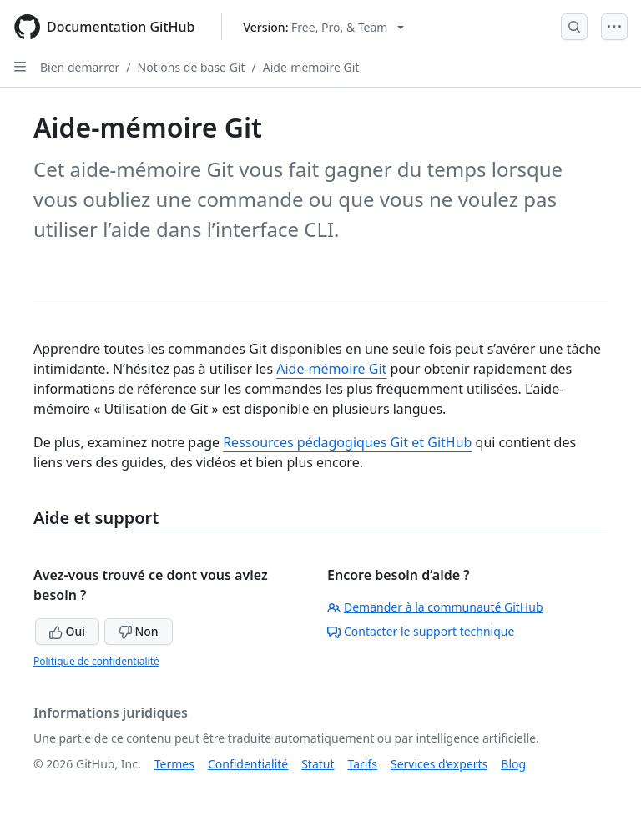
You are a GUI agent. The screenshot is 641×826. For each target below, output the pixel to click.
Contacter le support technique (420, 631)
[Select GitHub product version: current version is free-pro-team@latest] (323, 27)
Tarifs (362, 764)
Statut (317, 764)
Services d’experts (439, 764)
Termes (174, 764)
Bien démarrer (79, 67)
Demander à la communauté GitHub (435, 607)
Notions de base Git (191, 67)
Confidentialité (248, 764)
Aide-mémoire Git (311, 67)
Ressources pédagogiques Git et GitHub (347, 442)
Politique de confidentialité (96, 661)
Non (139, 631)
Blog (513, 764)
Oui (67, 631)
